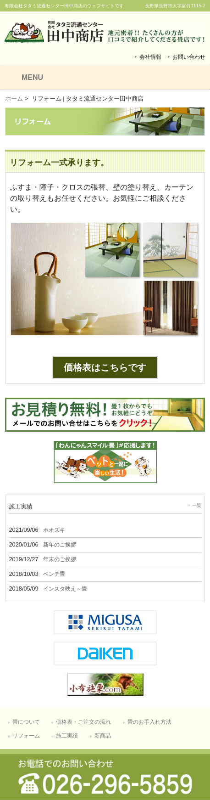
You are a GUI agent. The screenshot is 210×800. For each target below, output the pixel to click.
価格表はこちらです (105, 367)
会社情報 (150, 57)
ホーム (14, 98)
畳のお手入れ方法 (149, 722)
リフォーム (26, 735)
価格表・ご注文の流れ (83, 722)
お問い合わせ (188, 57)
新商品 (102, 735)
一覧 (196, 505)
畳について (26, 722)
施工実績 (67, 735)
